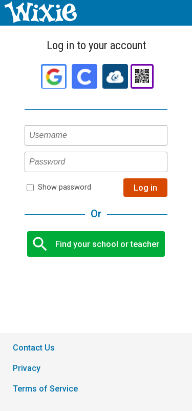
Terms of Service (45, 389)
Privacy (26, 368)
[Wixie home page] (40, 20)
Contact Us (34, 348)
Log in (145, 188)
